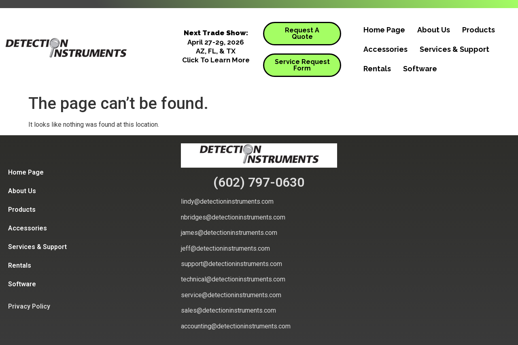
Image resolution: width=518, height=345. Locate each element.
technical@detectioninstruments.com (233, 279)
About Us (433, 30)
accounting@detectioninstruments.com (236, 326)
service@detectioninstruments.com (231, 295)
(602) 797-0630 (258, 182)
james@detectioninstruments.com (229, 232)
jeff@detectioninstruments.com (225, 248)
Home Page (384, 30)
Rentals (377, 68)
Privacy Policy (29, 306)
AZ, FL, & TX (216, 51)
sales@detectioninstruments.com (228, 310)
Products (478, 30)
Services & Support (454, 49)
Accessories (385, 49)
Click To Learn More (216, 60)
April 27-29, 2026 (215, 42)
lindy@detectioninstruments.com (227, 201)
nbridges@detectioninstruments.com (233, 217)
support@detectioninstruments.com (231, 264)
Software (420, 68)
